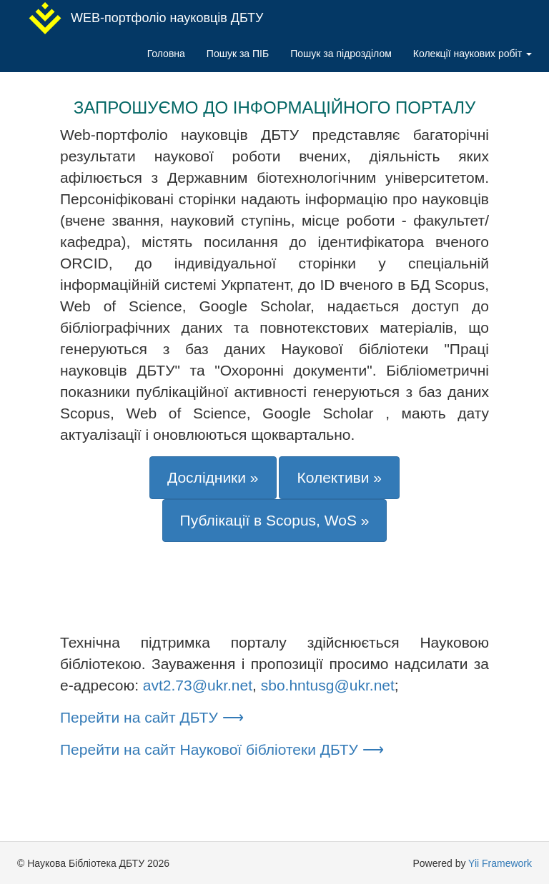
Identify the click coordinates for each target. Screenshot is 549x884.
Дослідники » (213, 477)
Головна (166, 53)
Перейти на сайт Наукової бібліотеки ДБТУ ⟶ (222, 749)
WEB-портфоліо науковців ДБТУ (145, 18)
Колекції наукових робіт (472, 53)
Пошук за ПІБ (238, 53)
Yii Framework (500, 863)
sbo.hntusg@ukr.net (328, 685)
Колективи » (339, 477)
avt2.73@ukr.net (197, 685)
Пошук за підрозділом (341, 53)
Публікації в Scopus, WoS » (275, 520)
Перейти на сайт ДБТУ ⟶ (152, 717)
